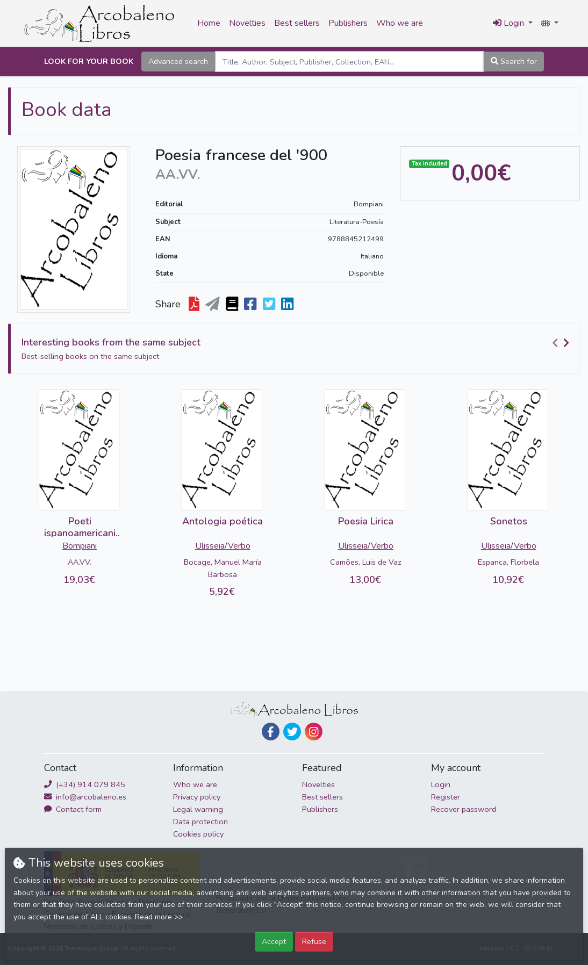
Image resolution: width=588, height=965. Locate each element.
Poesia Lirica (365, 521)
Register (445, 796)
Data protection (200, 821)
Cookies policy (198, 834)
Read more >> (159, 917)
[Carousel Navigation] (562, 343)
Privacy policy (196, 796)
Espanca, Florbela (508, 562)
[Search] (349, 61)
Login (440, 784)
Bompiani (369, 204)
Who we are (399, 23)
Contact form (73, 809)
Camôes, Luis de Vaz (365, 562)
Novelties (247, 23)
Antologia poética (222, 521)
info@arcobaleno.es (85, 796)
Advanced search (178, 61)
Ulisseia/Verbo (222, 546)
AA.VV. (79, 562)
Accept (274, 941)
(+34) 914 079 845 (84, 784)
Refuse (314, 941)
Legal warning (198, 809)
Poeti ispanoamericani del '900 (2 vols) (80, 533)
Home (208, 23)
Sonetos (508, 521)
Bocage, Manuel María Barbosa (223, 568)
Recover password (463, 809)
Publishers (348, 23)
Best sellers (297, 23)
